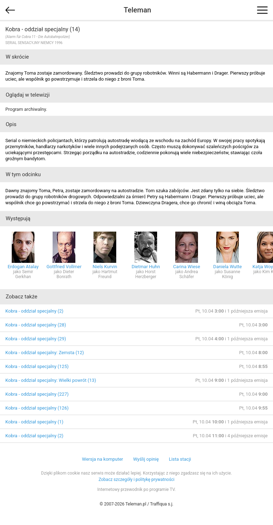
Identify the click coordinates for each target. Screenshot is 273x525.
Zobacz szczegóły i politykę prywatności (136, 479)
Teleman (137, 10)
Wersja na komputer (102, 459)
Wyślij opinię (146, 459)
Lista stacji (180, 459)
